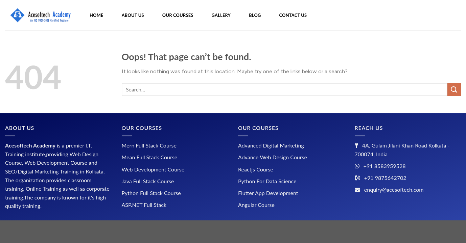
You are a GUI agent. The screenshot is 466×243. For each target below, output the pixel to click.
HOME (96, 15)
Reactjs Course (255, 169)
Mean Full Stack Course (150, 157)
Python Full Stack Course (151, 193)
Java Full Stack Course (148, 181)
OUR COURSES (177, 15)
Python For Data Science (267, 181)
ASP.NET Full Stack (144, 204)
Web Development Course (153, 169)
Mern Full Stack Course (149, 145)
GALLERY (221, 15)
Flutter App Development (268, 193)
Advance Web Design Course (272, 157)
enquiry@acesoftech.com (394, 189)
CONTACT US (293, 15)
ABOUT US (133, 15)
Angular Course (256, 204)
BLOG (255, 15)
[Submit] (454, 89)
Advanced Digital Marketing (271, 145)
